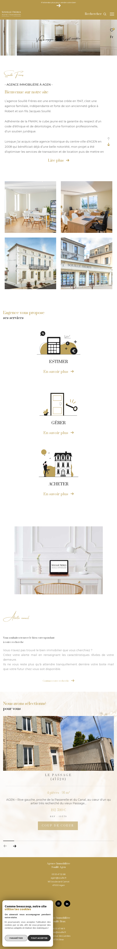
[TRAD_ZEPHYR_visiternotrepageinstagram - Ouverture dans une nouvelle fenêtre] (58, 903)
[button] (14, 846)
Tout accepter (40, 938)
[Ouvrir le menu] (112, 14)
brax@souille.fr (58, 932)
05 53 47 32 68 (59, 874)
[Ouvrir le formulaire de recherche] (96, 14)
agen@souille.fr (58, 878)
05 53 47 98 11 (58, 928)
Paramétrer (15, 938)
